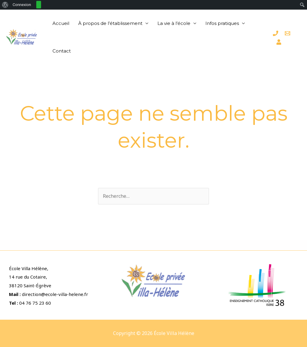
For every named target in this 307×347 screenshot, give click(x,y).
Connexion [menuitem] (22, 4)
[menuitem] (5, 5)
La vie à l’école (173, 23)
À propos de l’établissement (110, 23)
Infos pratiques (222, 23)
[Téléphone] (275, 33)
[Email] (287, 33)
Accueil (60, 23)
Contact (61, 51)
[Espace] (279, 42)
